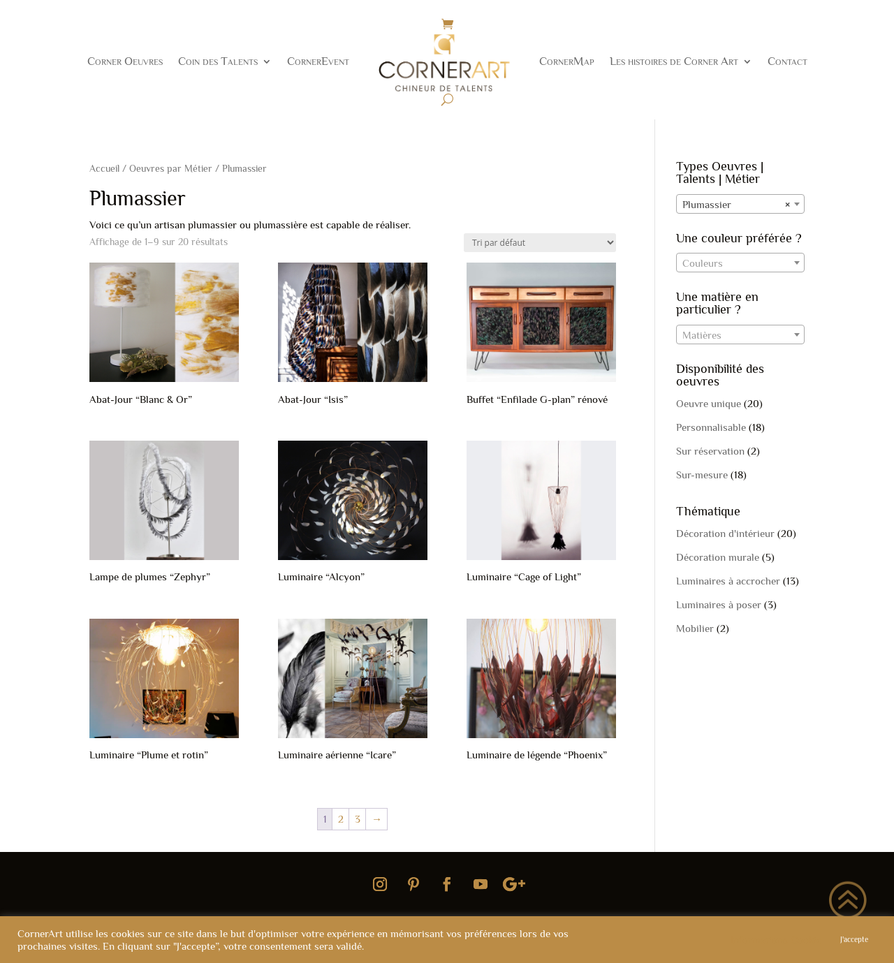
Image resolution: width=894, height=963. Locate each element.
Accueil (104, 168)
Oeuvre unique (708, 403)
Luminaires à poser (718, 604)
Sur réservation (710, 451)
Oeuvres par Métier (170, 168)
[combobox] (740, 204)
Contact (787, 61)
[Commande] (540, 242)
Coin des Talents (218, 61)
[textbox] (740, 263)
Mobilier (695, 628)
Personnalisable (711, 427)
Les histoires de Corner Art (674, 61)
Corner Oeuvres (125, 61)
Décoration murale (717, 557)
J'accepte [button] (854, 939)
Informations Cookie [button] (776, 940)
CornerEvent (318, 61)
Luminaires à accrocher (728, 581)
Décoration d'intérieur (725, 533)
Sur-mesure (702, 474)
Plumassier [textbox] (736, 204)
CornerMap (566, 61)
